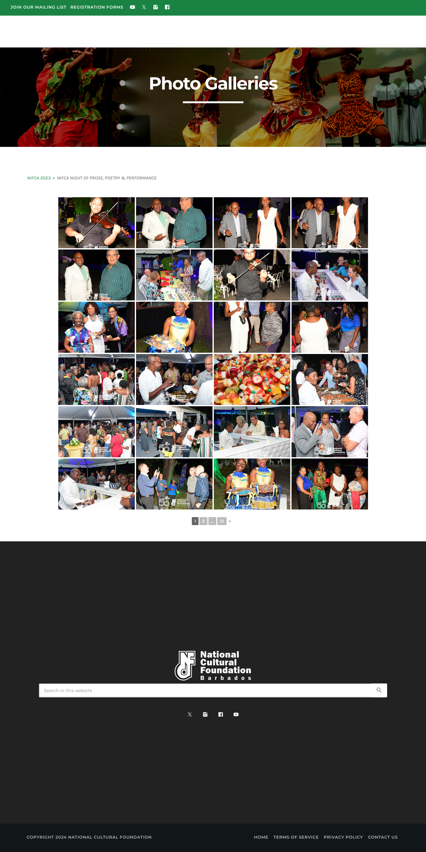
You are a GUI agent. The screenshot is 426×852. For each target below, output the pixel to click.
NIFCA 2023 (39, 178)
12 (222, 521)
